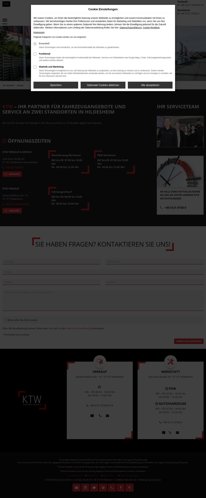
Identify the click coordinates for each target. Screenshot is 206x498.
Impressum (39, 32)
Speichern (56, 85)
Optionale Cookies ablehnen (103, 85)
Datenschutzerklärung (130, 27)
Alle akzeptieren (150, 85)
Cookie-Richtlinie (151, 27)
